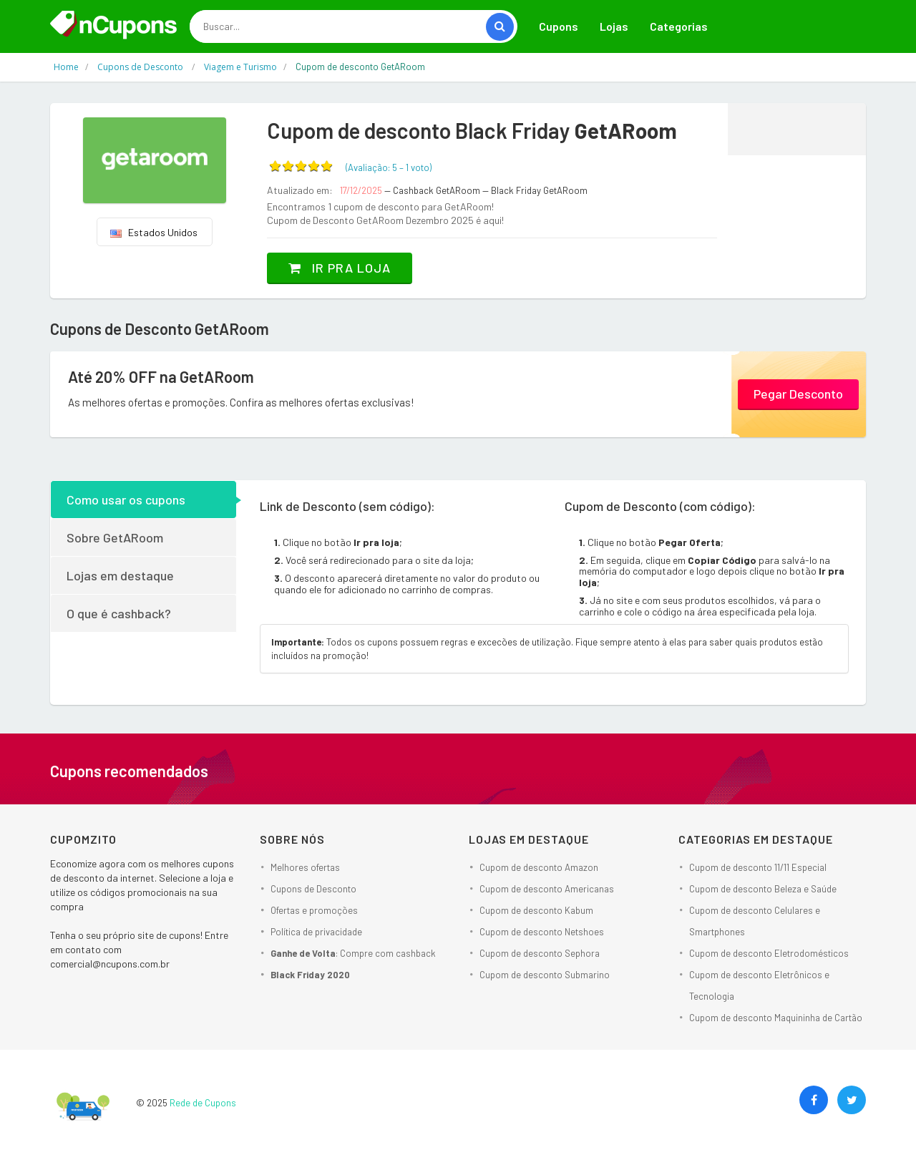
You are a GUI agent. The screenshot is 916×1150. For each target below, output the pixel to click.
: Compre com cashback (353, 953)
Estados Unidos (154, 232)
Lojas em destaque (120, 575)
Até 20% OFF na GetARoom (161, 376)
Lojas (614, 26)
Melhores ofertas (305, 867)
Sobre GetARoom (115, 537)
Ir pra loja (339, 268)
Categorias (679, 26)
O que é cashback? (119, 613)
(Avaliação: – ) (389, 167)
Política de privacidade (316, 931)
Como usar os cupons (126, 499)
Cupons (558, 26)
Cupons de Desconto (313, 889)
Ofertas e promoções (314, 910)
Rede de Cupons (203, 1102)
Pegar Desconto (798, 393)
